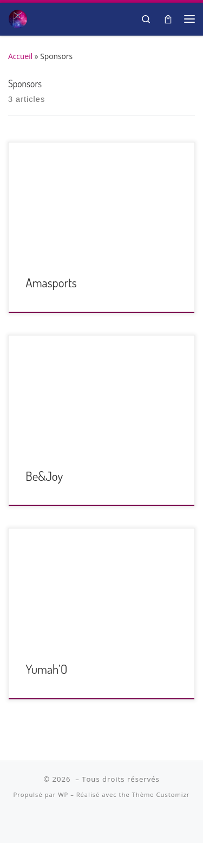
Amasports (51, 282)
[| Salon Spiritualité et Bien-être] (18, 17)
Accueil (20, 56)
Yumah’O (46, 669)
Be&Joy (44, 476)
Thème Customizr (161, 794)
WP (63, 794)
